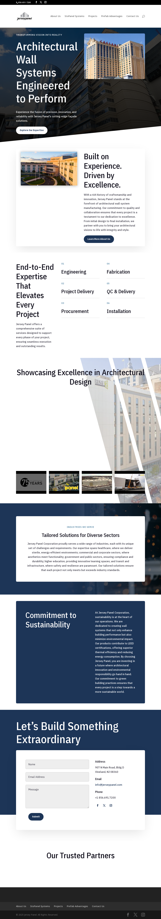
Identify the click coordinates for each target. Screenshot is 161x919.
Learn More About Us (99, 239)
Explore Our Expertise (32, 130)
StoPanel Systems (74, 16)
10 (61, 179)
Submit (36, 816)
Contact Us (132, 16)
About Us (55, 16)
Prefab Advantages (111, 16)
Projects (92, 16)
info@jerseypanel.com (108, 784)
